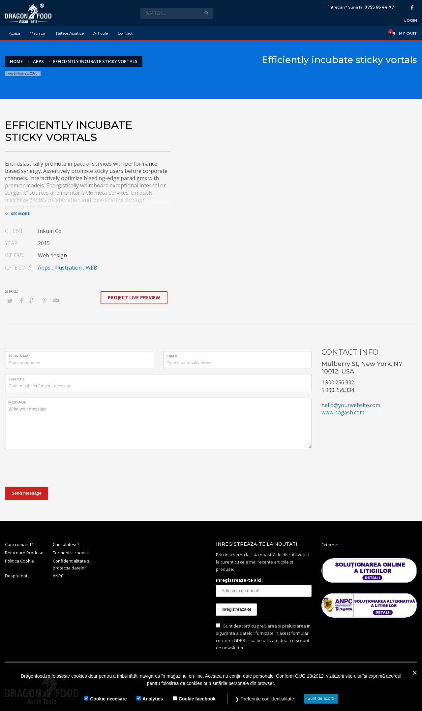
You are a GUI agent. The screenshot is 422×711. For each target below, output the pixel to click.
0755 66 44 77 (379, 7)
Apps (44, 267)
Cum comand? (19, 544)
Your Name (19, 356)
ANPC (58, 576)
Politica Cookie (19, 561)
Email (172, 356)
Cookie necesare (108, 698)
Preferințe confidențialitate (267, 698)
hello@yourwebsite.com (350, 405)
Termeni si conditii (71, 553)
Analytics (152, 698)
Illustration (68, 267)
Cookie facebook (197, 698)
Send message (27, 493)
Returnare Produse (24, 553)
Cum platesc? (66, 544)
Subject (16, 379)
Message (17, 402)
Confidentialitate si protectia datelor (71, 564)
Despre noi (16, 576)
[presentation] (55, 467)
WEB (91, 267)
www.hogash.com (342, 412)
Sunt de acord (321, 698)
